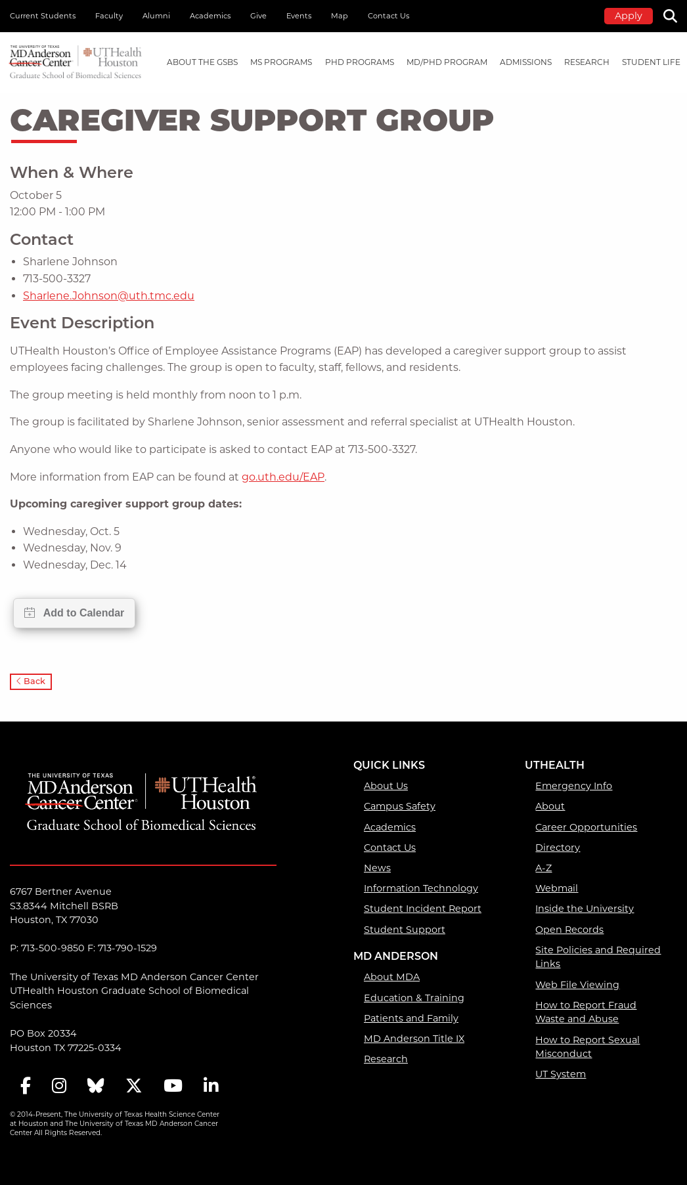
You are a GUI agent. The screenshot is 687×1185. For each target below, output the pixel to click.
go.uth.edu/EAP (283, 477)
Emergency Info (573, 786)
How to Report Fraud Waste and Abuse (585, 1012)
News (377, 868)
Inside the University (584, 909)
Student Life (651, 62)
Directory (557, 847)
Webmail (556, 888)
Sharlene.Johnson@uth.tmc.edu (108, 296)
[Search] (675, 15)
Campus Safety (399, 806)
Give (258, 15)
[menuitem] (202, 62)
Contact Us (388, 15)
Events (298, 15)
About (550, 806)
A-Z (543, 868)
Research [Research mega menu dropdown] (586, 62)
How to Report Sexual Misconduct (587, 1047)
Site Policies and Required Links (598, 957)
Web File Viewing (577, 985)
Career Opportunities (586, 827)
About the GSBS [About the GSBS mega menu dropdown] (202, 62)
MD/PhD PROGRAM (447, 62)
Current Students (43, 15)
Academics (210, 15)
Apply (628, 16)
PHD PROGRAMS (359, 62)
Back (30, 681)
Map (339, 15)
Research (386, 1059)
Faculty (109, 15)
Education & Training (414, 998)
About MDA (392, 977)
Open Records (569, 930)
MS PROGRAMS (281, 62)
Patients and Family (411, 1018)
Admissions (526, 62)
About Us (386, 786)
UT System (560, 1074)
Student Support (404, 930)
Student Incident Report (422, 909)
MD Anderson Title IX (414, 1039)
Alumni (156, 15)
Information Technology (421, 888)
